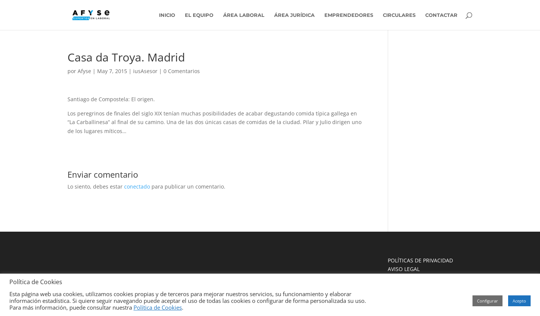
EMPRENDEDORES (348, 15)
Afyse (84, 71)
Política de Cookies (158, 307)
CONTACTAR (441, 15)
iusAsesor (145, 71)
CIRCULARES (399, 15)
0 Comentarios (182, 71)
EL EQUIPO (199, 15)
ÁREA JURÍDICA (294, 15)
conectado (137, 186)
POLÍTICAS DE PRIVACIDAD (420, 260)
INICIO (167, 15)
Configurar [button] (487, 301)
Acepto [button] (519, 301)
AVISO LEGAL (404, 269)
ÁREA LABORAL (243, 15)
